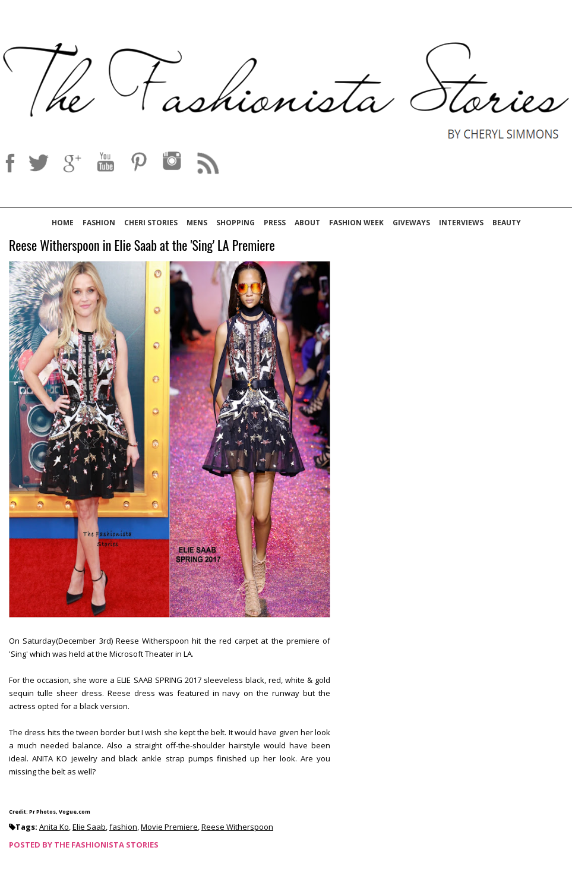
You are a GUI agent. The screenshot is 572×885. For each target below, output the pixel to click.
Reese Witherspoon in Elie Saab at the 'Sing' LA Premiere (142, 245)
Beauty (506, 223)
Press (275, 223)
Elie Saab (89, 826)
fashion (123, 826)
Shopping (235, 223)
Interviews (461, 223)
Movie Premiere (169, 826)
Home (63, 223)
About (307, 223)
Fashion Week (356, 223)
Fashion (99, 223)
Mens (197, 223)
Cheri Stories (151, 223)
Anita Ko (54, 826)
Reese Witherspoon (237, 826)
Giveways (411, 223)
